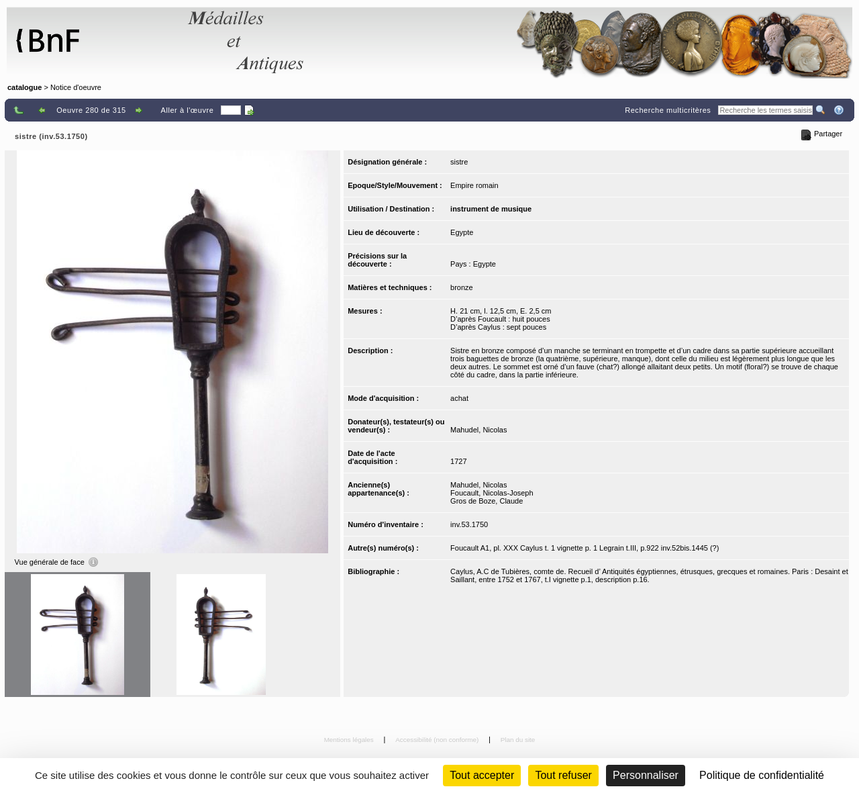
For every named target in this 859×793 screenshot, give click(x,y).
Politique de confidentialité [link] (761, 775)
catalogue (24, 87)
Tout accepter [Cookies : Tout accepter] (482, 775)
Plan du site (518, 739)
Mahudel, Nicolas (478, 430)
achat (459, 398)
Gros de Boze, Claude (486, 501)
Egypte (461, 232)
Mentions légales (350, 739)
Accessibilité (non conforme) (438, 739)
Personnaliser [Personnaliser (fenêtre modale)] (645, 775)
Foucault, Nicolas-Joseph (492, 493)
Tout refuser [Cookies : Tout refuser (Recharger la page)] (563, 775)
